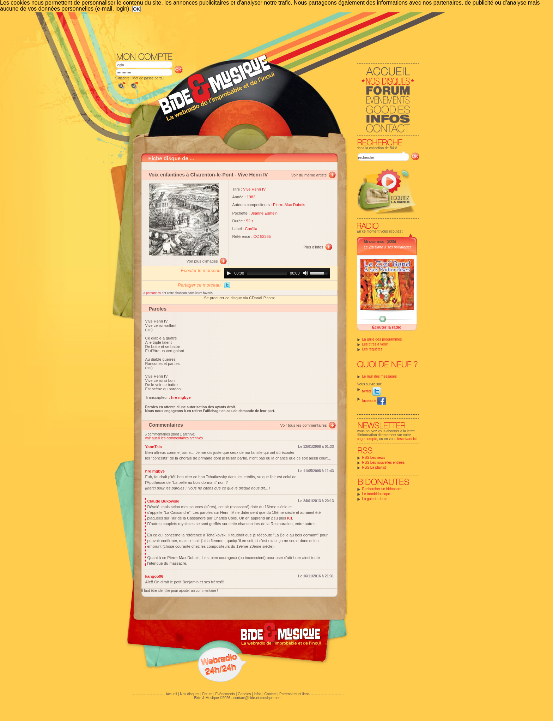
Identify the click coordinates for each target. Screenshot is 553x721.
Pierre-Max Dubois (289, 205)
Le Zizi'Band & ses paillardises (388, 247)
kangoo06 (154, 576)
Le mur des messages (379, 376)
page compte (367, 439)
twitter (371, 391)
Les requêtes (372, 349)
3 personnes (153, 293)
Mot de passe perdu (147, 78)
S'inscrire (122, 78)
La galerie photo (375, 499)
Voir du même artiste (309, 175)
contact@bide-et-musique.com (257, 698)
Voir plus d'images (202, 261)
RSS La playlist (374, 467)
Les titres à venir (375, 344)
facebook (374, 401)
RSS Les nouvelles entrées (383, 462)
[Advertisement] (267, 32)
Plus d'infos (313, 247)
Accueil (171, 694)
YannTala (153, 447)
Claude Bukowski (163, 501)
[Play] (229, 273)
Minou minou (374, 241)
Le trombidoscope (376, 494)
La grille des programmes (382, 339)
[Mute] (305, 273)
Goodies (244, 694)
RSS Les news (373, 457)
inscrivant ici (407, 439)
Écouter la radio (386, 327)
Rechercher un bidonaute (382, 489)
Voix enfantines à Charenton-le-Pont (191, 175)
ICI (289, 518)
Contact (270, 694)
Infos (258, 694)
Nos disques (189, 694)
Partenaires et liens (294, 694)
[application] (277, 273)
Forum (207, 694)
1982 (251, 197)
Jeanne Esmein (264, 213)
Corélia (251, 229)
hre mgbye (155, 471)
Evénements (225, 694)
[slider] (267, 273)
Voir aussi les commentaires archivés (174, 438)
